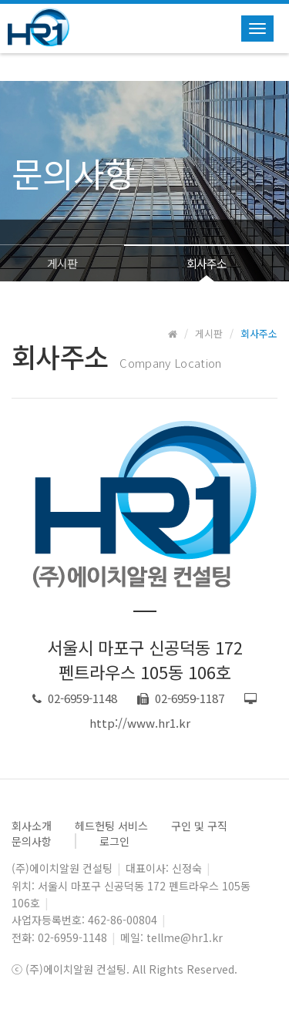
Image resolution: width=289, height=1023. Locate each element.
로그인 (114, 841)
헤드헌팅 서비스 (111, 825)
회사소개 (32, 825)
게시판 (62, 263)
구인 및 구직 (199, 825)
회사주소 (207, 263)
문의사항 (32, 841)
